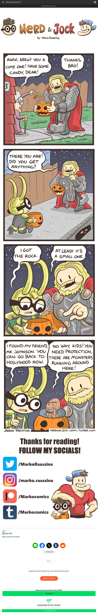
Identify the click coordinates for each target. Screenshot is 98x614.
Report (49, 561)
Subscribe (49, 552)
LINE (35, 545)
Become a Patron (49, 578)
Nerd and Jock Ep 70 (13, 2)
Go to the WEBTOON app (49, 610)
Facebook (42, 545)
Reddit (63, 545)
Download (49, 593)
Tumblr (56, 545)
